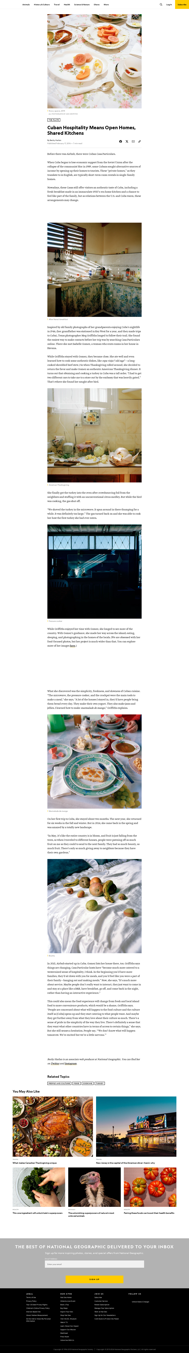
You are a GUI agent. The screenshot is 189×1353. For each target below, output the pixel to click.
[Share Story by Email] (133, 141)
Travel (57, 4)
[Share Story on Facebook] (121, 141)
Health (67, 4)
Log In (169, 4)
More (106, 4)
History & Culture (41, 4)
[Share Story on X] (127, 141)
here (72, 646)
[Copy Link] (139, 141)
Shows (96, 4)
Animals (26, 4)
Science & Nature (82, 4)
